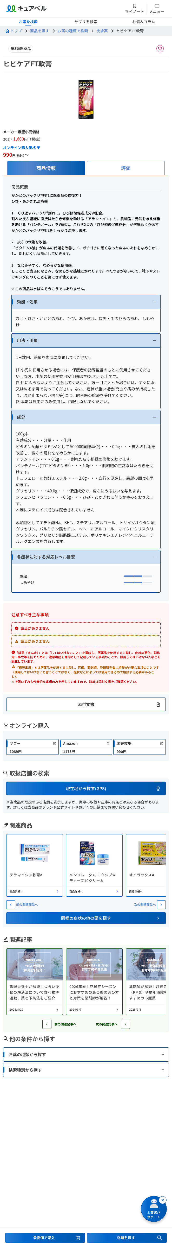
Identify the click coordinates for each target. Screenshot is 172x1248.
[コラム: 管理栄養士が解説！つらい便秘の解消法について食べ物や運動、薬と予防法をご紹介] (34, 981)
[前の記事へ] (46, 1024)
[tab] (46, 168)
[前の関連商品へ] (10, 904)
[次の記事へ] (125, 1024)
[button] (86, 302)
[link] (32, 747)
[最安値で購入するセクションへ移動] (45, 1238)
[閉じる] (163, 1200)
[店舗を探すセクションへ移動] (127, 1238)
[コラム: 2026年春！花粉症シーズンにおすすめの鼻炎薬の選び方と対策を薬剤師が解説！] (94, 981)
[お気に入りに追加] (160, 48)
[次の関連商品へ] (161, 904)
